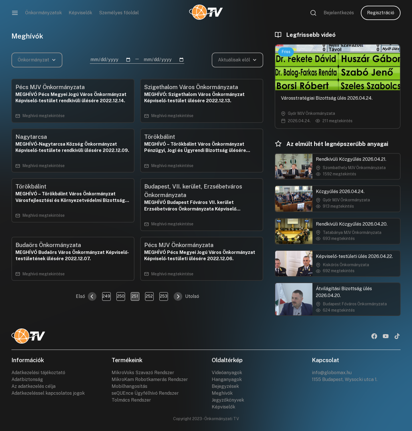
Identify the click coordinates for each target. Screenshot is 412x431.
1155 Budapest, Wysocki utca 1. (344, 379)
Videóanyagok (227, 372)
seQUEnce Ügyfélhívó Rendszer (145, 393)
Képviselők (80, 12)
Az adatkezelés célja (33, 386)
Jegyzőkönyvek (228, 400)
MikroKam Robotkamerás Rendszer (150, 379)
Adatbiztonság (27, 379)
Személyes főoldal (119, 12)
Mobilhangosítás (129, 386)
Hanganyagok (227, 379)
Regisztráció (380, 12)
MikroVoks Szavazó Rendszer (143, 372)
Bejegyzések (225, 386)
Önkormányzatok (43, 12)
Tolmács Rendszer (131, 400)
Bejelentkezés (339, 12)
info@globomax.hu (332, 372)
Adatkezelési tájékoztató (38, 372)
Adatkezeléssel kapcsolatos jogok (48, 393)
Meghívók (222, 393)
